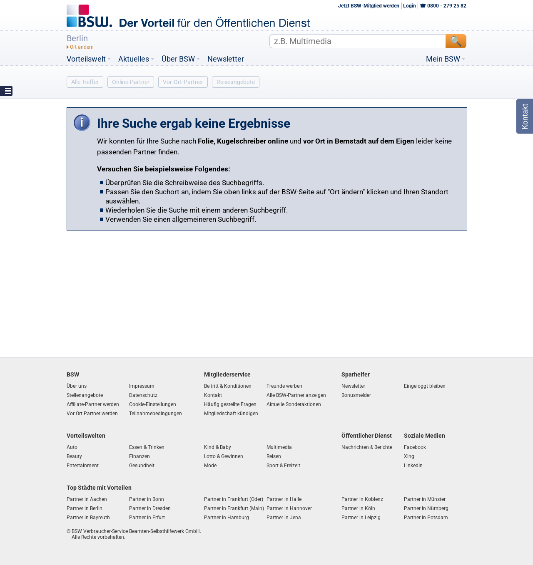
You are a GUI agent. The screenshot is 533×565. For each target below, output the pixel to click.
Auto (72, 447)
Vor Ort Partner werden (92, 413)
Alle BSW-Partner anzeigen (296, 395)
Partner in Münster (425, 499)
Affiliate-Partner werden (93, 404)
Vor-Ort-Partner (183, 82)
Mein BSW (443, 59)
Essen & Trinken (146, 447)
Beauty (74, 456)
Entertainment (83, 465)
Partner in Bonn (146, 499)
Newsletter (225, 59)
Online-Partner (130, 82)
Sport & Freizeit (283, 465)
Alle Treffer (85, 82)
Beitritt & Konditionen (228, 386)
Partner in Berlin (84, 508)
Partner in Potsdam (426, 517)
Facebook (415, 447)
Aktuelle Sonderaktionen (293, 404)
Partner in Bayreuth (88, 517)
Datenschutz (143, 395)
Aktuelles (133, 59)
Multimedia (279, 447)
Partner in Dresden (150, 508)
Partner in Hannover (289, 508)
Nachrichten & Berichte (366, 447)
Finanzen (139, 456)
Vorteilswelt (86, 59)
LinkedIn (413, 465)
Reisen (273, 456)
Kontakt (213, 395)
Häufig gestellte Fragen (230, 404)
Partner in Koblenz (362, 499)
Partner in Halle (283, 499)
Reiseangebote (236, 82)
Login (409, 6)
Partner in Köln (358, 508)
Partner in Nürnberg (426, 508)
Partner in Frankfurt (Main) (234, 508)
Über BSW (178, 59)
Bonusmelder (356, 395)
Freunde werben (284, 386)
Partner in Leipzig (361, 517)
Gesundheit (141, 465)
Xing (409, 456)
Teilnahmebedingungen (155, 413)
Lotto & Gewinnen (223, 456)
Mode (210, 465)
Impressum (141, 386)
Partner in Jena (283, 517)
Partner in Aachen (87, 499)
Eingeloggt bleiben (425, 386)
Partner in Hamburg (226, 517)
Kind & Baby (217, 447)
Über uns (77, 386)
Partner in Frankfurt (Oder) (233, 499)
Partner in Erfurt (147, 517)
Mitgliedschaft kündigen (231, 413)
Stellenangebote (85, 395)
